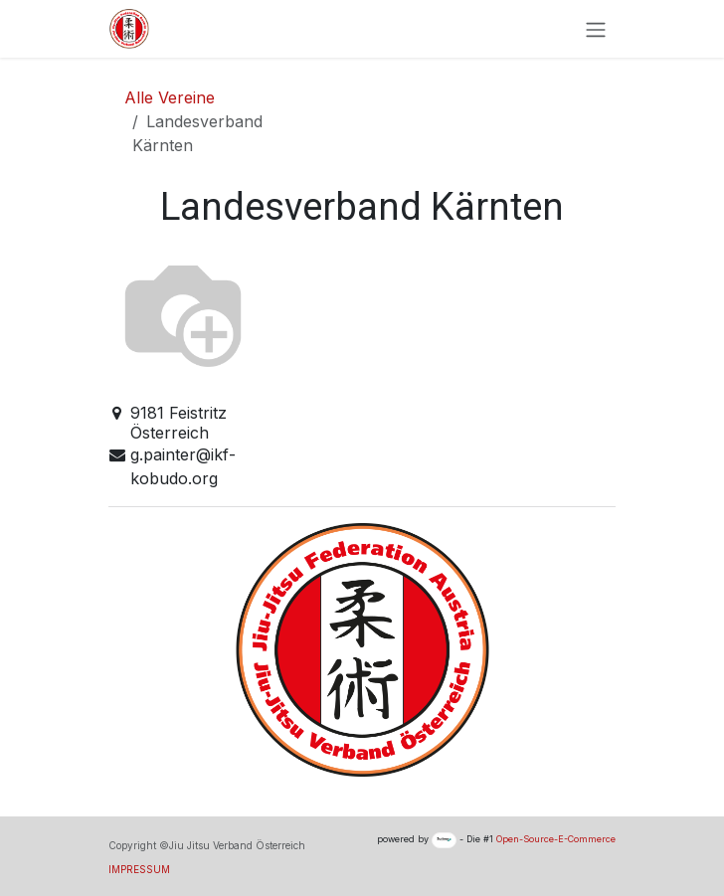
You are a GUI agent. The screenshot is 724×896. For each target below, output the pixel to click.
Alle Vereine (169, 97)
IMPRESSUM (139, 869)
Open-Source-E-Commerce (556, 838)
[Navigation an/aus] (596, 29)
